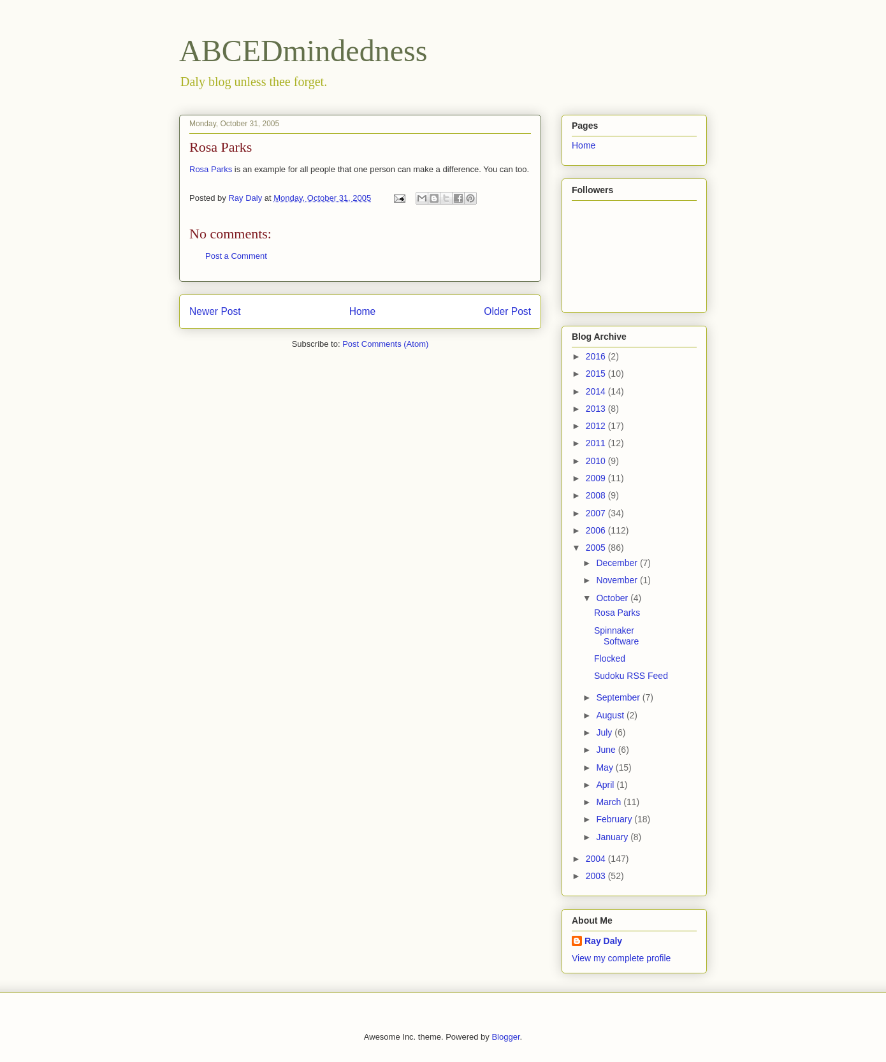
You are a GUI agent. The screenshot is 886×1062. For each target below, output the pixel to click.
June (607, 750)
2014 (597, 391)
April (606, 785)
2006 (597, 530)
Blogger (505, 1037)
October (613, 598)
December (617, 563)
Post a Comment (236, 256)
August (611, 715)
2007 (597, 513)
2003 (597, 876)
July (605, 732)
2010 (597, 461)
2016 (597, 356)
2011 (597, 443)
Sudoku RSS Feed (631, 676)
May (605, 767)
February (615, 819)
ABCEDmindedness (303, 51)
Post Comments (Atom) (385, 344)
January (613, 837)
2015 (597, 373)
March (609, 802)
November (617, 580)
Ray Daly (603, 941)
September (619, 697)
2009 (597, 478)
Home (362, 311)
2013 (597, 409)
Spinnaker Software (616, 635)
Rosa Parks (210, 169)
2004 (597, 859)
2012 (597, 426)
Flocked (609, 658)
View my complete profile (621, 958)
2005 (597, 547)
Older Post (507, 311)
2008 (597, 495)
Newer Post (215, 311)
